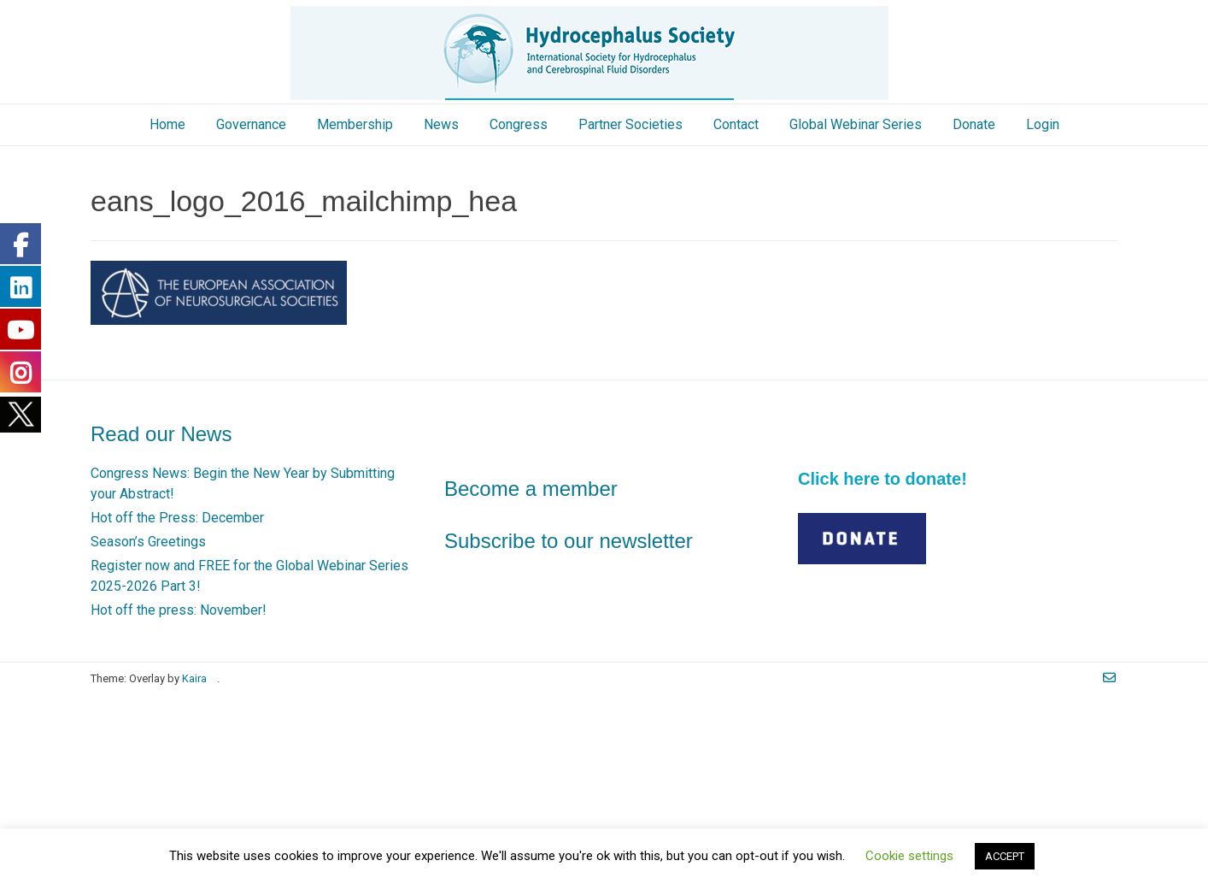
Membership (355, 124)
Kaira (194, 678)
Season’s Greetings (148, 541)
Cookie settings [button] (909, 855)
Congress (519, 124)
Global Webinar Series (855, 124)
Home (167, 124)
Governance (251, 124)
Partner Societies (630, 124)
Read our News (161, 433)
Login (1042, 124)
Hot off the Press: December (177, 518)
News (441, 124)
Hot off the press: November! (179, 610)
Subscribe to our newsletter (568, 540)
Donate (974, 124)
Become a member (531, 488)
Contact (736, 124)
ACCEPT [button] (1004, 856)
